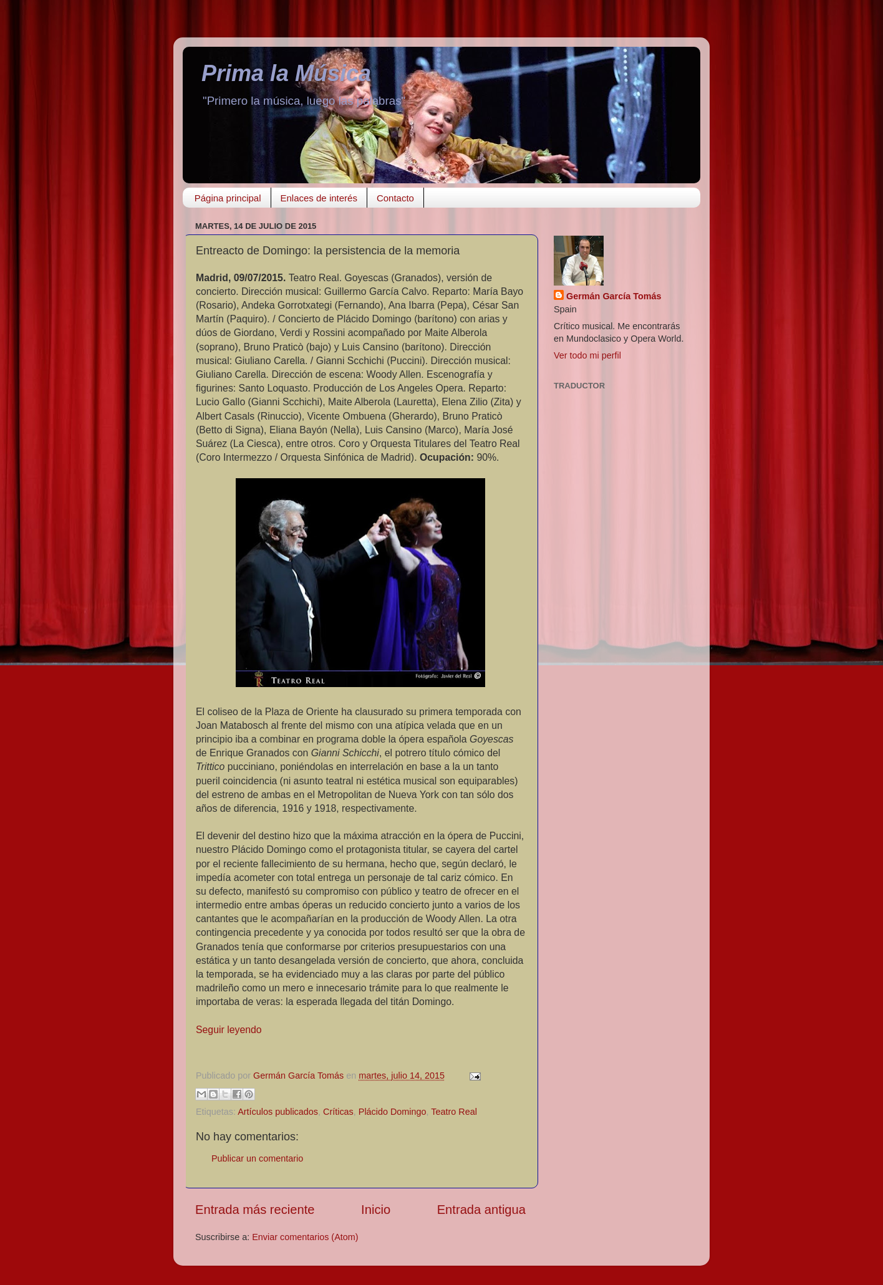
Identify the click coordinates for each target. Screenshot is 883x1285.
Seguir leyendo (229, 1029)
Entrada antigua (481, 1209)
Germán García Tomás (614, 296)
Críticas (338, 1112)
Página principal (228, 198)
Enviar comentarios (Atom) (305, 1237)
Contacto (395, 198)
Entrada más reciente (255, 1209)
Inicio (375, 1209)
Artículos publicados (278, 1112)
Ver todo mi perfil (587, 355)
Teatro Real (454, 1112)
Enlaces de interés (319, 198)
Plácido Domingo (393, 1112)
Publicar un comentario (257, 1158)
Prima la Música (286, 73)
